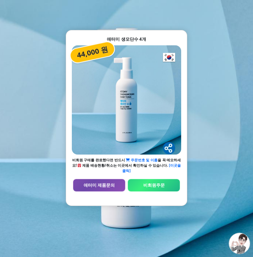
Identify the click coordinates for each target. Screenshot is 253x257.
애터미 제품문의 (99, 185)
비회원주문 (154, 185)
